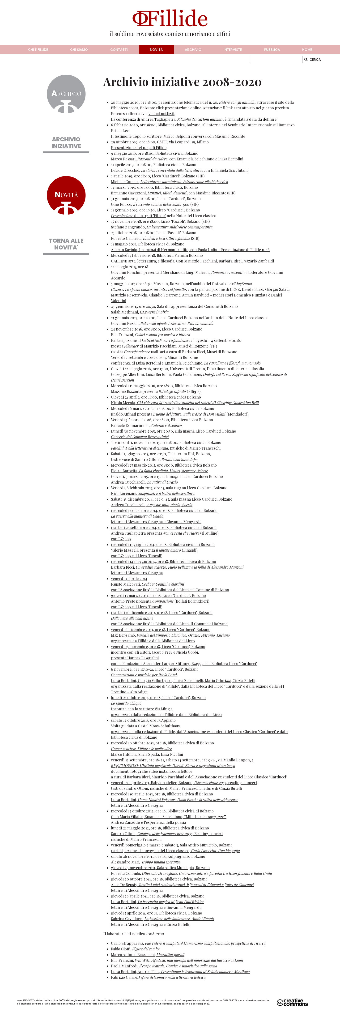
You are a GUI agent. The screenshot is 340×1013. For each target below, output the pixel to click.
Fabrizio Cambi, (158, 977)
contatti (119, 49)
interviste (233, 49)
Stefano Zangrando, (161, 226)
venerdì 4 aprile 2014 (129, 578)
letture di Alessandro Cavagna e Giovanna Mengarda (156, 521)
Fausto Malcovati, (147, 584)
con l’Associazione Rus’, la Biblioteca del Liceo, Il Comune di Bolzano (169, 623)
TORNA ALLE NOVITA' (66, 244)
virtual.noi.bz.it (161, 113)
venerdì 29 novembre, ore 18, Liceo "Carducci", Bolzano (158, 646)
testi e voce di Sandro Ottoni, (154, 459)
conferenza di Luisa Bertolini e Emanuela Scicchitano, (186, 363)
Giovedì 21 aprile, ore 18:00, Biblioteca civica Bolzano (156, 397)
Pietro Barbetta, (159, 470)
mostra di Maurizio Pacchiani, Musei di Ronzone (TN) (164, 345)
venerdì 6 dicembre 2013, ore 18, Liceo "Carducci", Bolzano (160, 629)
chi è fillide (38, 49)
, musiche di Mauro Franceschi (166, 448)
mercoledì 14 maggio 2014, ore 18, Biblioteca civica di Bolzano (163, 561)
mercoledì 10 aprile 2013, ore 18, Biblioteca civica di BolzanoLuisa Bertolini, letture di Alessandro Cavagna (174, 799)
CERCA (312, 59)
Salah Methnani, (140, 311)
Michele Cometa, (169, 181)
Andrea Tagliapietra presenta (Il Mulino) (164, 533)
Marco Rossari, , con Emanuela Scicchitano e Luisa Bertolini (177, 158)
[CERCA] (276, 59)
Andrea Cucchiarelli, (151, 504)
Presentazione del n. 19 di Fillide (138, 147)
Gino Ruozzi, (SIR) (155, 204)
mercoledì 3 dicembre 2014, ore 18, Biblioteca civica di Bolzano (164, 510)
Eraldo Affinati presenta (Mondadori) (179, 414)
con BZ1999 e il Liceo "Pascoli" (136, 555)
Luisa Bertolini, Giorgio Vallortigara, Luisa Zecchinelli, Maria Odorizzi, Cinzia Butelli (183, 680)
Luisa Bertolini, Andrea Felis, (180, 971)
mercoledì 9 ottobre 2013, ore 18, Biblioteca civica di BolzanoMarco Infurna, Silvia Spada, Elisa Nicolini (162, 748)
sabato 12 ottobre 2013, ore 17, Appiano (143, 720)
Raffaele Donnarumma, (146, 425)
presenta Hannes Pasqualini (135, 657)
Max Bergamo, (170, 635)
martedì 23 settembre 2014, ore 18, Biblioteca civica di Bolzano (164, 527)
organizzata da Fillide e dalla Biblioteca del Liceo (153, 640)
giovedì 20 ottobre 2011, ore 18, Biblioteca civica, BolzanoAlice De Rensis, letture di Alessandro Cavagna (182, 884)
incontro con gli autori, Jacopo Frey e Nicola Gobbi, (155, 652)
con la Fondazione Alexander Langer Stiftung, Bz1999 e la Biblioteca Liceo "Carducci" (184, 663)
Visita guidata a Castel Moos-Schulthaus (145, 725)
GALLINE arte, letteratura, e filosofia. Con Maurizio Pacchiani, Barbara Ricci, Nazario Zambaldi (192, 260)
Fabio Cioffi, (135, 948)
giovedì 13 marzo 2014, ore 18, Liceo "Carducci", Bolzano (158, 595)
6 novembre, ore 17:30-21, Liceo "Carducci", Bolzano (155, 669)
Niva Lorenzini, (153, 493)
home (307, 49)
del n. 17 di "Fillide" (138, 215)
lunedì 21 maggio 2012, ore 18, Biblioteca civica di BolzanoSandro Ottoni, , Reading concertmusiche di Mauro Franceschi (167, 833)
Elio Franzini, (177, 960)
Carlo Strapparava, (188, 943)
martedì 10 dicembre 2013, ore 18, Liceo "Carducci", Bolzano (161, 612)
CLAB (169, 1000)
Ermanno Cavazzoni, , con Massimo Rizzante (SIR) (173, 192)
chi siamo (79, 49)
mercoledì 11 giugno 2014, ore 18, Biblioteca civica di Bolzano (163, 544)
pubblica (272, 49)
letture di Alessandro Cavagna (137, 572)
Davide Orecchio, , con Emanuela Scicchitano (180, 170)
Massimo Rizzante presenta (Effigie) (155, 391)
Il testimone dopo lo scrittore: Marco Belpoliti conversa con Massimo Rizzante (178, 136)
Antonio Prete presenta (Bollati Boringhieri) (160, 601)
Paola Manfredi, (164, 965)
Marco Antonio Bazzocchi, (147, 954)
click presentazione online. (179, 107)
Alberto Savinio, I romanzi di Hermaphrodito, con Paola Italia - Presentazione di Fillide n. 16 (190, 249)
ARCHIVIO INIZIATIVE (66, 142)
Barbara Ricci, (177, 567)
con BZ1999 (121, 538)
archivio (193, 49)
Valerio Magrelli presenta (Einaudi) (154, 550)
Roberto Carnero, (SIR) (155, 238)
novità (156, 49)
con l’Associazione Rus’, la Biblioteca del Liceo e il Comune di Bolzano (170, 589)
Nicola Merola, (185, 402)
